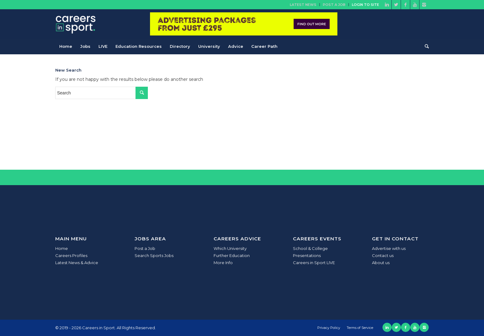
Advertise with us (389, 248)
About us (381, 262)
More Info (223, 262)
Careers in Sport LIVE (314, 262)
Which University (230, 248)
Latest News (303, 4)
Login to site (365, 4)
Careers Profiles (71, 255)
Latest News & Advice (76, 262)
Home (61, 248)
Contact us (383, 255)
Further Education (232, 255)
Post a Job (334, 4)
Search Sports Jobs (154, 255)
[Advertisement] (382, 106)
